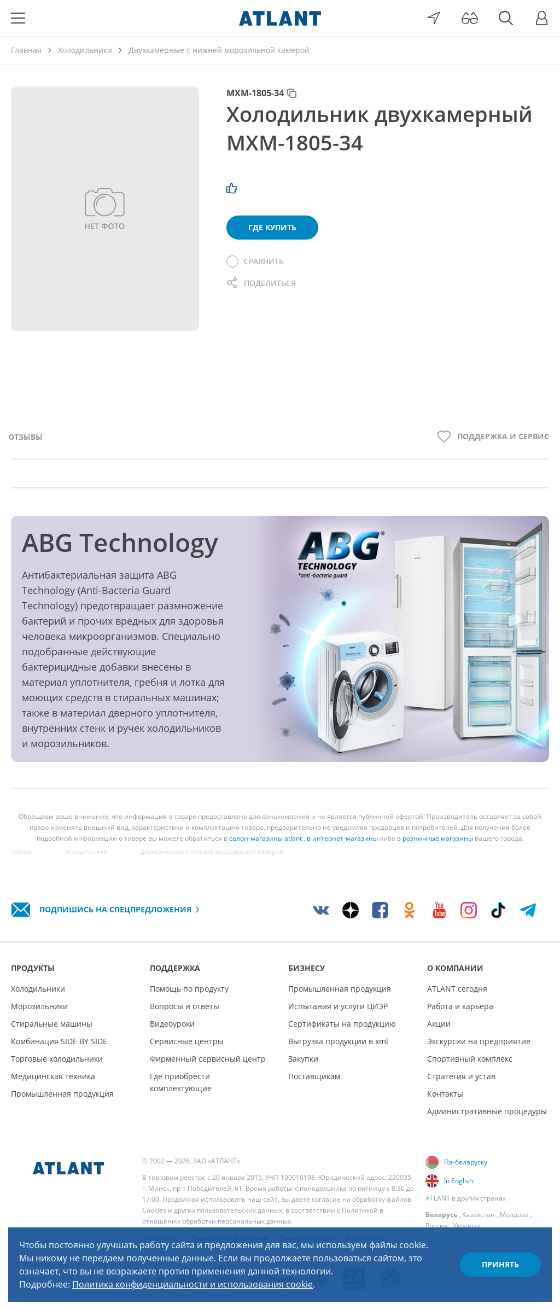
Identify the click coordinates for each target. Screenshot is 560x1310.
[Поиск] (506, 18)
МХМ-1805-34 (255, 93)
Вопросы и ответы (184, 1006)
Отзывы (25, 437)
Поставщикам (314, 1076)
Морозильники (39, 1006)
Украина (466, 1225)
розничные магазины (437, 838)
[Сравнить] (255, 261)
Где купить (272, 227)
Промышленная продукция (62, 1093)
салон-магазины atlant (265, 838)
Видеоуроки (172, 1023)
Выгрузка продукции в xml (338, 1041)
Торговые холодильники (57, 1058)
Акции (439, 1023)
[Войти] (542, 18)
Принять (500, 1264)
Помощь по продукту (189, 988)
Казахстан (478, 1214)
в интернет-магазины (342, 838)
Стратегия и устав (461, 1076)
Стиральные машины (51, 1023)
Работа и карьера (460, 1006)
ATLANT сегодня (457, 988)
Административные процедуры (487, 1111)
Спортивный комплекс (469, 1058)
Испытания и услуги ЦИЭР (338, 1006)
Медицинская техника (53, 1076)
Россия (436, 1225)
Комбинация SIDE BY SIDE (59, 1041)
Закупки (303, 1058)
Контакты (445, 1093)
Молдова (514, 1214)
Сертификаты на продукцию (342, 1023)
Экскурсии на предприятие (478, 1041)
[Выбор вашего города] (434, 18)
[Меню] (18, 18)
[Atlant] (280, 18)
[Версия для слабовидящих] (470, 18)
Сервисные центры (187, 1041)
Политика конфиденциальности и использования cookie (192, 1284)
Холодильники (38, 988)
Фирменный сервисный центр (208, 1058)
